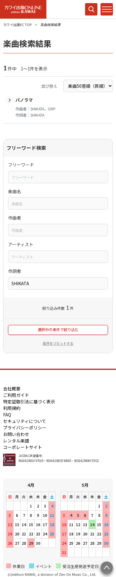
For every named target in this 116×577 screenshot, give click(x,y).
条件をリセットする (58, 343)
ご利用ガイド (16, 395)
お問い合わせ (16, 434)
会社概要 (11, 388)
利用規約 (11, 408)
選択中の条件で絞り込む (58, 329)
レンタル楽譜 (16, 440)
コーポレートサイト (22, 447)
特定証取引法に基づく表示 (29, 401)
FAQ (7, 414)
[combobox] (58, 177)
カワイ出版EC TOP (17, 24)
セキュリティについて (24, 421)
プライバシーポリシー (24, 427)
